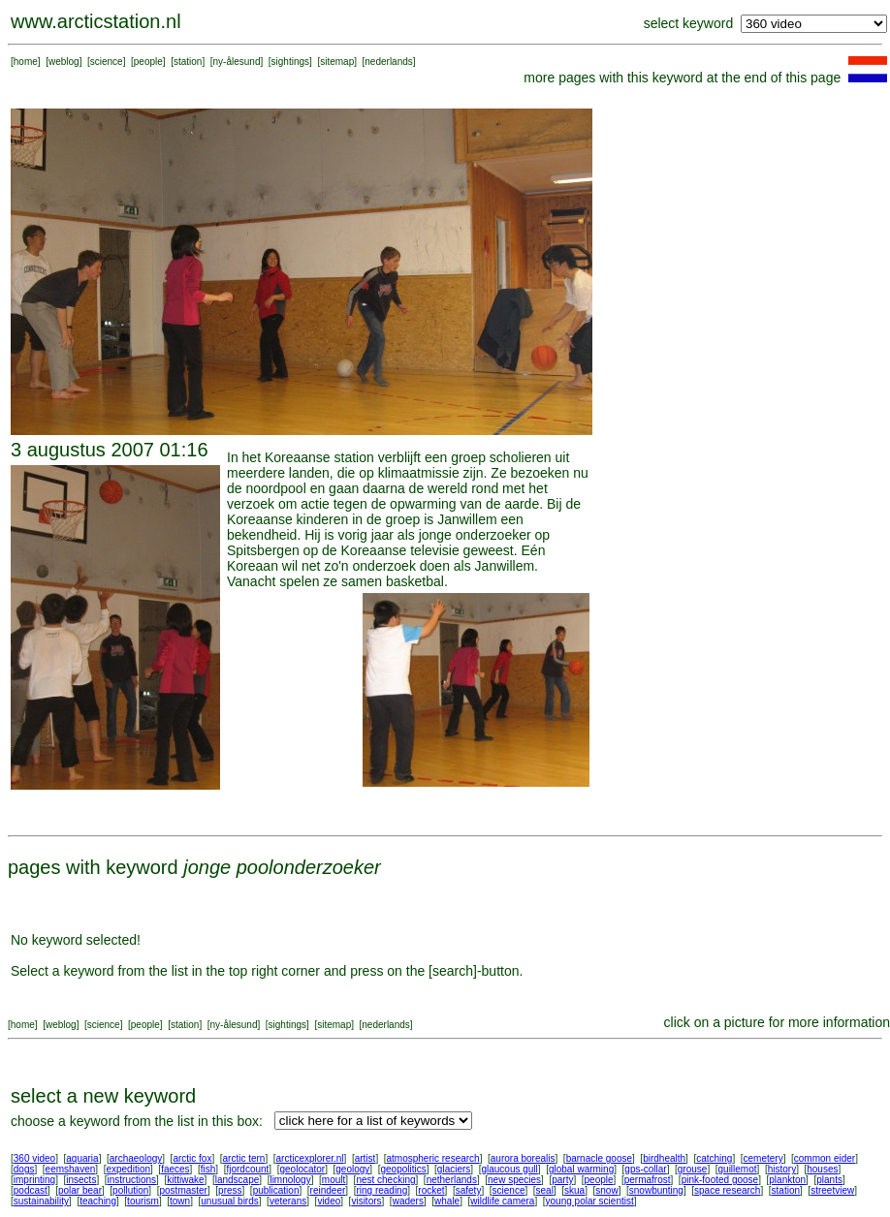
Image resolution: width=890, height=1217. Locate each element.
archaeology (136, 1158)
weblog (63, 61)
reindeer (328, 1190)
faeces (175, 1169)
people (148, 61)
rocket (431, 1190)
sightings (290, 61)
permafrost (647, 1179)
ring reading (381, 1190)
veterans (288, 1201)
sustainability (41, 1201)
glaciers (453, 1169)
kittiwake (185, 1179)
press (229, 1190)
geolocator (302, 1169)
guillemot (737, 1169)
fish (208, 1169)
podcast (31, 1190)
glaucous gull (509, 1169)
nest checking (385, 1179)
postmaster (183, 1190)
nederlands (388, 61)
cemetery (763, 1158)
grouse (693, 1169)
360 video (34, 1158)
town (180, 1201)
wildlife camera (502, 1201)
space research (727, 1190)
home (26, 61)
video (328, 1201)
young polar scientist (590, 1201)
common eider (824, 1158)
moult (333, 1179)
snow (606, 1190)
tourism (143, 1201)
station (188, 61)
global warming (581, 1169)
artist (365, 1158)
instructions (132, 1179)
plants (829, 1179)
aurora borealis (523, 1158)
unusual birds (229, 1201)
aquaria (82, 1158)
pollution (130, 1190)
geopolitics (403, 1169)
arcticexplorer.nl (310, 1158)
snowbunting (656, 1190)
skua (574, 1190)
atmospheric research (433, 1158)
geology (352, 1169)
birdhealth (664, 1158)
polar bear (80, 1190)
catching (714, 1158)
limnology (290, 1179)
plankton (787, 1179)
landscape (237, 1179)
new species (514, 1179)
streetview (832, 1190)
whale (447, 1201)
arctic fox (192, 1158)
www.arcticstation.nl (96, 21)
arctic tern (244, 1158)
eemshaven (71, 1169)
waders (408, 1201)
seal (545, 1190)
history (782, 1169)
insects (81, 1179)
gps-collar (645, 1169)
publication (276, 1190)
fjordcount (247, 1169)
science (106, 61)
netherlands (452, 1179)
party (562, 1179)
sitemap (337, 61)
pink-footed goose (720, 1179)
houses (822, 1169)
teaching (97, 1201)
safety (469, 1190)
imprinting (34, 1179)
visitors (366, 1201)
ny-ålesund (237, 61)
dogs (24, 1169)
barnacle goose (599, 1158)
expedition (128, 1169)
